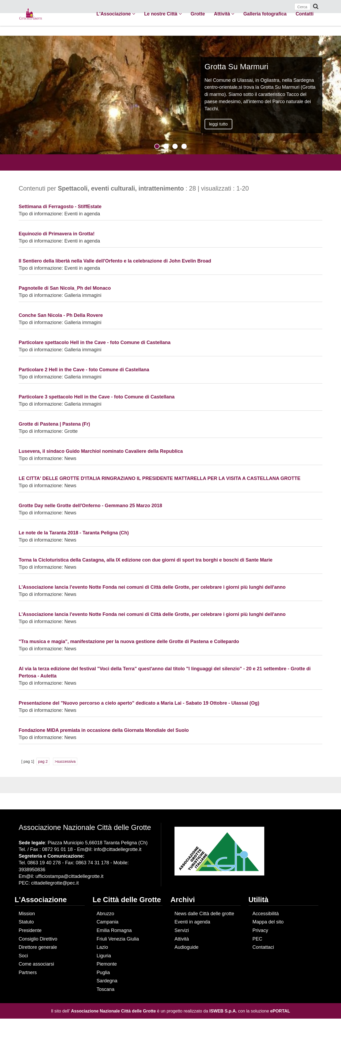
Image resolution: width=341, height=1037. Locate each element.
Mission (27, 913)
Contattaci (263, 947)
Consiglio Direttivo (38, 939)
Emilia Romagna (114, 930)
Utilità (259, 900)
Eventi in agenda (192, 922)
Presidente (30, 930)
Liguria (104, 955)
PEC (257, 939)
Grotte (198, 14)
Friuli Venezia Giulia (118, 939)
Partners (28, 972)
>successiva (65, 761)
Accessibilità (266, 913)
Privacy (260, 930)
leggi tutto (218, 124)
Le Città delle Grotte (127, 900)
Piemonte (107, 964)
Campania (108, 922)
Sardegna (107, 980)
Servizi (181, 930)
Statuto (26, 922)
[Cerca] (302, 6)
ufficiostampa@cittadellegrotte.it (69, 876)
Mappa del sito (268, 922)
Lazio (102, 947)
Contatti (305, 14)
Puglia (103, 972)
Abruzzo (105, 913)
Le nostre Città (163, 14)
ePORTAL (280, 1010)
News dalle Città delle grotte (204, 913)
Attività (224, 14)
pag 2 (43, 761)
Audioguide (186, 947)
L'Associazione (115, 14)
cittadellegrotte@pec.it (55, 883)
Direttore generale (38, 947)
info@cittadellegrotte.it (117, 849)
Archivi (182, 900)
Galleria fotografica (264, 14)
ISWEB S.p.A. (223, 1010)
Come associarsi (36, 964)
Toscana (106, 989)
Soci (23, 955)
